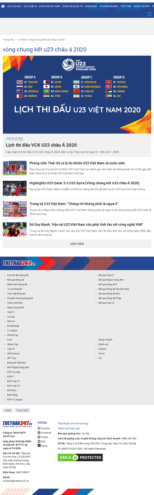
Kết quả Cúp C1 (106, 275)
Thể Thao (126, 6)
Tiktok (42, 445)
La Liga (11, 316)
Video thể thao (15, 303)
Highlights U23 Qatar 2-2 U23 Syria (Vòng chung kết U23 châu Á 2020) (84, 183)
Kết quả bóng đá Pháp (110, 298)
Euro (9, 339)
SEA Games (13, 353)
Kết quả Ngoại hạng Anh (111, 279)
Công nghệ (22, 410)
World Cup (12, 335)
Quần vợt (103, 344)
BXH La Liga (13, 372)
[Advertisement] (77, 26)
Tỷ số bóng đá (14, 289)
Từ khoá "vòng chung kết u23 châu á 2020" (41, 39)
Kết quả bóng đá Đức (109, 293)
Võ (100, 358)
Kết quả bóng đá (15, 279)
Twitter (43, 437)
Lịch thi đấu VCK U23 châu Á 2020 (41, 145)
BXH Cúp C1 (13, 381)
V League (12, 330)
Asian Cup (12, 344)
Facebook (44, 432)
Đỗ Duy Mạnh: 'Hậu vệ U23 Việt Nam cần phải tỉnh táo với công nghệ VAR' (86, 224)
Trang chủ (8, 39)
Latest (7, 410)
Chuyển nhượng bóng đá (20, 298)
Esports (103, 349)
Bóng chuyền (142, 6)
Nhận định (91, 6)
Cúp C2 (11, 349)
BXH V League (14, 399)
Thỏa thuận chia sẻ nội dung (73, 423)
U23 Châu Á (30, 6)
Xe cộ (102, 353)
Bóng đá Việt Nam (49, 6)
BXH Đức (12, 390)
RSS (41, 441)
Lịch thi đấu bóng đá (18, 275)
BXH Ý (10, 376)
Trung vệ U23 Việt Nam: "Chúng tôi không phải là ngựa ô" (73, 204)
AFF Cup (11, 358)
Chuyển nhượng (108, 6)
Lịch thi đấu (14, 6)
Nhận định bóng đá (17, 284)
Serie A (11, 321)
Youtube (44, 428)
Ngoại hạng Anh (15, 307)
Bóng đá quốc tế (73, 6)
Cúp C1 (11, 312)
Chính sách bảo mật (69, 428)
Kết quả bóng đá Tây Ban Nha (114, 289)
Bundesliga (13, 326)
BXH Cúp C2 (13, 385)
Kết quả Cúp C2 (106, 303)
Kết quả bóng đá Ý (108, 284)
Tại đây (85, 433)
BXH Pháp (12, 395)
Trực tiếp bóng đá (16, 293)
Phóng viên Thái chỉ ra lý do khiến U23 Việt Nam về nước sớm (77, 163)
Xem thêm (77, 243)
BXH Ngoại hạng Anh (18, 367)
